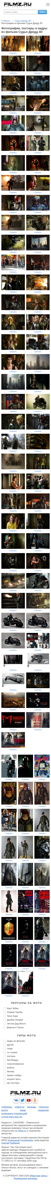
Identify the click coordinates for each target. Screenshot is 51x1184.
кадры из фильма (16, 1041)
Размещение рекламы (25, 1178)
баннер (10, 1071)
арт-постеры (13, 1083)
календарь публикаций (14, 1114)
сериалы (44, 1107)
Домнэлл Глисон (15, 1027)
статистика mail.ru (11, 1117)
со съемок (12, 1052)
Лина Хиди (12, 1016)
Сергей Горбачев (10, 1143)
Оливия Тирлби (15, 1012)
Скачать (13, 53)
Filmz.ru (22, 1131)
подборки (43, 1110)
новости (19, 1107)
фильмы (31, 1107)
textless (10, 1068)
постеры (11, 1056)
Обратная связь (38, 1176)
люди (23, 1110)
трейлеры (6, 1107)
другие (10, 1045)
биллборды (12, 1060)
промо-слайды (14, 1075)
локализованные (15, 1064)
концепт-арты (14, 1079)
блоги (4, 1110)
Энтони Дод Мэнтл (16, 1023)
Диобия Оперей (15, 1020)
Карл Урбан (12, 1008)
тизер (10, 1048)
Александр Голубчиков (20, 1140)
